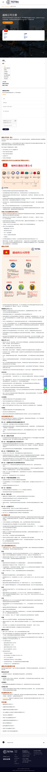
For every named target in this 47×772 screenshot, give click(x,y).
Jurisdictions (7, 6)
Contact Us (16, 763)
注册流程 (5, 73)
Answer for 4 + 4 (7, 122)
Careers (16, 760)
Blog (15, 761)
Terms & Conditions (21, 768)
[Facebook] (4, 759)
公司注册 (4, 81)
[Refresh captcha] (15, 120)
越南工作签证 (5, 85)
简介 (5, 66)
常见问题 (5, 78)
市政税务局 (20, 489)
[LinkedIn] (9, 759)
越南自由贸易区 (5, 83)
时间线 (5, 69)
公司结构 (5, 71)
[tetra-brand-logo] (10, 2)
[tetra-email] (45, 391)
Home (2, 6)
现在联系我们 (5, 698)
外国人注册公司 (7, 68)
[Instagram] (5, 759)
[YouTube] (7, 759)
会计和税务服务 (7, 75)
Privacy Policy (27, 768)
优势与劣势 (6, 76)
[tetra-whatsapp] (45, 388)
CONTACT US (7, 22)
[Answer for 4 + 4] (9, 125)
